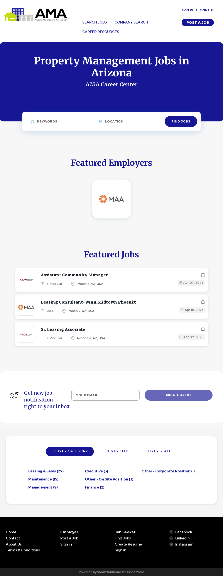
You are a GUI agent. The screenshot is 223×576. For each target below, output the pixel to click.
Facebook (183, 532)
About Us (14, 544)
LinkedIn (182, 538)
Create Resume (128, 544)
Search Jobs (94, 22)
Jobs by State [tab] (157, 451)
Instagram (184, 544)
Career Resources (100, 32)
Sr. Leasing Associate (63, 329)
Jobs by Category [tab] (70, 451)
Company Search (131, 22)
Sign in (187, 10)
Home (11, 532)
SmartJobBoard (109, 572)
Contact (13, 538)
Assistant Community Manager (74, 274)
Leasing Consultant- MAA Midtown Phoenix (88, 302)
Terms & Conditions (23, 550)
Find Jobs (180, 121)
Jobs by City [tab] (116, 451)
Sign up (206, 10)
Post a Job (197, 22)
